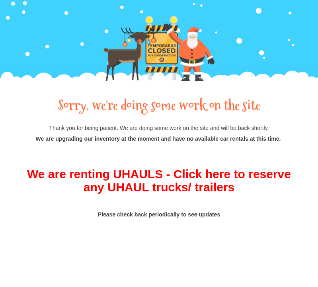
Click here (202, 174)
